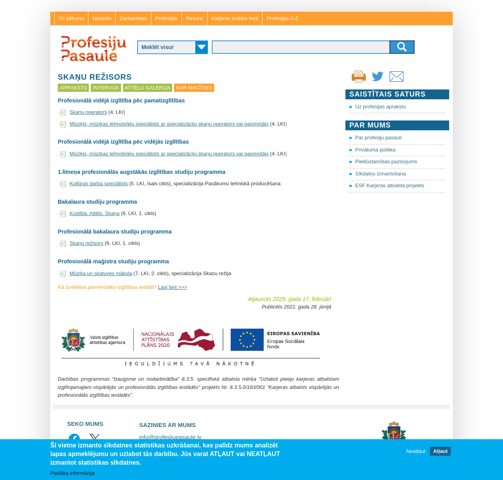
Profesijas (166, 18)
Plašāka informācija (72, 473)
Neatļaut (415, 451)
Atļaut (440, 451)
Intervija (106, 88)
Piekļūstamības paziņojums (386, 161)
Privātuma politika (375, 150)
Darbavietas (133, 18)
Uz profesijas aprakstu (380, 107)
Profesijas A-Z (282, 18)
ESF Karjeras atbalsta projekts (389, 185)
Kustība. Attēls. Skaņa (94, 213)
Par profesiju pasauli (378, 138)
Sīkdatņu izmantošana (380, 174)
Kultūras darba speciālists (99, 183)
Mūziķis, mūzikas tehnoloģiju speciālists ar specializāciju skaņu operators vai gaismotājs (169, 124)
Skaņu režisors (86, 243)
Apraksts (73, 88)
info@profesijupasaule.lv (170, 437)
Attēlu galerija (147, 88)
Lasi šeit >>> (172, 287)
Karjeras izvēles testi (234, 18)
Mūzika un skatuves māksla (101, 273)
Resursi (194, 18)
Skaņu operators (88, 112)
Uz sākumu (71, 18)
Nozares (101, 18)
